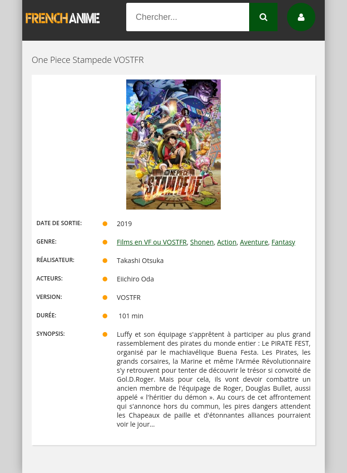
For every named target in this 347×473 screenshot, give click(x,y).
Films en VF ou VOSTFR (152, 241)
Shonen (202, 241)
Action (226, 241)
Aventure (254, 241)
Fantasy (283, 241)
